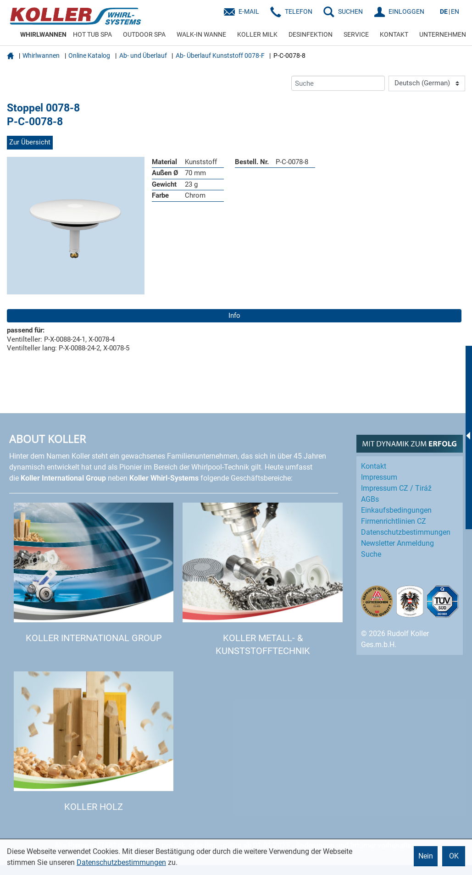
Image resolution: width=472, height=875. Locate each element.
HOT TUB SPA (92, 34)
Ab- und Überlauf (143, 55)
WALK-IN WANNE (201, 34)
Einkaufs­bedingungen (396, 510)
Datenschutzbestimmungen (121, 862)
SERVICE (356, 34)
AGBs (370, 499)
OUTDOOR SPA (144, 34)
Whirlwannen (41, 55)
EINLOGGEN (406, 11)
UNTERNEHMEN (442, 34)
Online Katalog (89, 55)
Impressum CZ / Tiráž (396, 488)
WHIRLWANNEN (43, 34)
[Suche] (338, 83)
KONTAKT (394, 34)
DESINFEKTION (311, 34)
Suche (371, 554)
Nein (425, 856)
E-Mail (249, 11)
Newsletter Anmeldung (397, 543)
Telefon (298, 11)
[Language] (427, 83)
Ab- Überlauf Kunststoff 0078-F (220, 55)
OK (454, 856)
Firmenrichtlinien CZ (393, 521)
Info (234, 315)
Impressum (379, 477)
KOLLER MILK (257, 34)
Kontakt (373, 466)
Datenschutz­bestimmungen (405, 532)
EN (455, 11)
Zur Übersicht (29, 142)
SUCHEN (350, 11)
